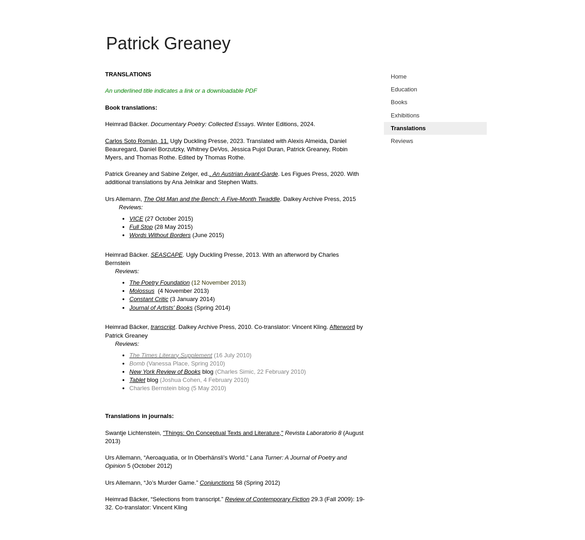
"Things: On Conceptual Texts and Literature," (223, 432)
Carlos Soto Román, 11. (137, 141)
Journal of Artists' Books (161, 307)
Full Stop (141, 226)
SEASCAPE (167, 254)
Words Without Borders (160, 235)
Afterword (342, 326)
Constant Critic (148, 299)
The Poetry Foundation (159, 282)
